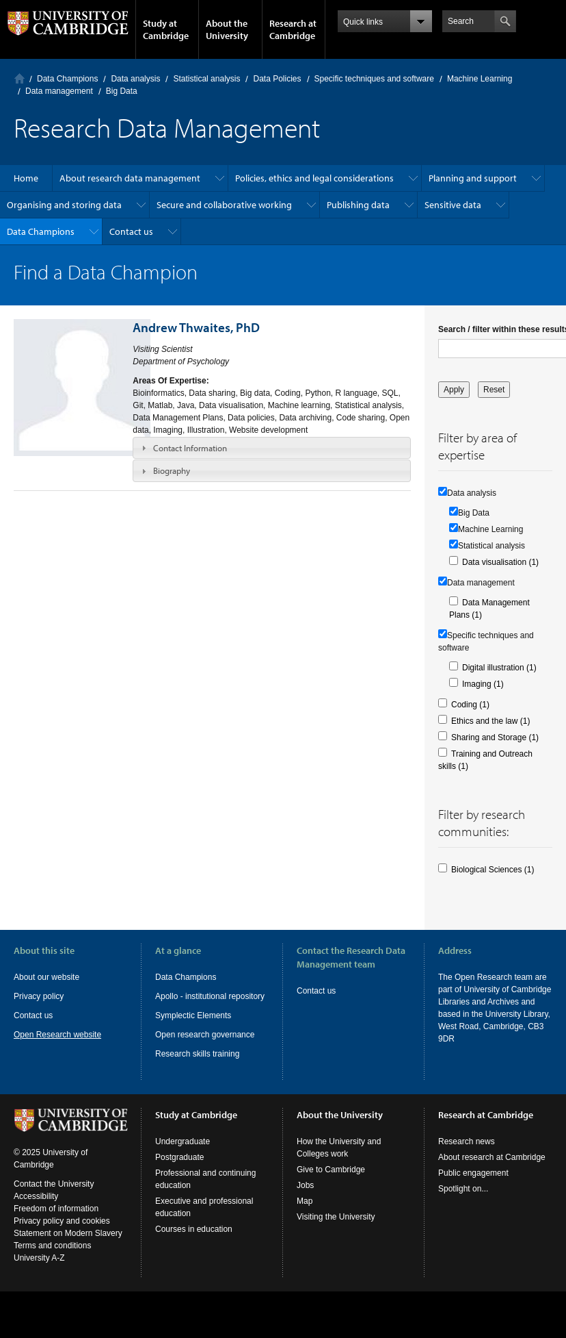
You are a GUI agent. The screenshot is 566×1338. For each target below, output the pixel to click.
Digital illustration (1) (499, 667)
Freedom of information (56, 1221)
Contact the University (54, 1196)
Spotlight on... (463, 1201)
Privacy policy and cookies (62, 1233)
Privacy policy (39, 996)
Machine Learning (479, 79)
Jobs (305, 1197)
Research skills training (197, 1054)
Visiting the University (336, 1229)
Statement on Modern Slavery (68, 1245)
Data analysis (135, 79)
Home (19, 78)
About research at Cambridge (491, 1169)
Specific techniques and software (374, 79)
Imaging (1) (483, 684)
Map (304, 1213)
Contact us (131, 231)
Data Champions (67, 79)
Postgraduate (179, 1169)
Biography (171, 470)
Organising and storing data (64, 205)
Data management (59, 91)
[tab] (272, 448)
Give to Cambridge (331, 1182)
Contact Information (190, 447)
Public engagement (473, 1185)
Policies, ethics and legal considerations (314, 178)
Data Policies (277, 79)
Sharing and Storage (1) (495, 737)
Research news (466, 1154)
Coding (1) (470, 704)
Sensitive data (452, 205)
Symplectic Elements (193, 1015)
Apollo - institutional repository (210, 996)
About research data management (129, 178)
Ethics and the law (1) (490, 721)
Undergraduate (182, 1154)
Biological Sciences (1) (492, 869)
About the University (227, 29)
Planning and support (473, 178)
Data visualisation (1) (500, 562)
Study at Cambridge (166, 29)
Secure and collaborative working (224, 205)
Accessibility (36, 1208)
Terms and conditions (52, 1258)
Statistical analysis (206, 79)
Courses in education (193, 1241)
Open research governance (204, 1034)
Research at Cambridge (292, 29)
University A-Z (39, 1270)
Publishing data (358, 205)
